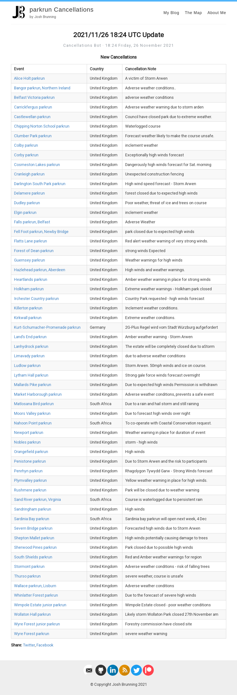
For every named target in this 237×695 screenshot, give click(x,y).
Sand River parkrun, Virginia (37, 499)
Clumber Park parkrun (33, 136)
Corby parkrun (26, 155)
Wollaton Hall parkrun (32, 614)
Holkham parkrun (29, 289)
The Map (193, 13)
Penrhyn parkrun (28, 471)
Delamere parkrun (29, 193)
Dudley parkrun (27, 202)
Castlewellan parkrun (32, 116)
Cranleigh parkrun (29, 174)
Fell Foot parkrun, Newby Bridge (41, 231)
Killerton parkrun (28, 308)
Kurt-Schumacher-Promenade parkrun (47, 327)
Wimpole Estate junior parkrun (40, 605)
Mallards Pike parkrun (32, 384)
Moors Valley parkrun (32, 413)
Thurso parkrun (27, 576)
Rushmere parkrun (30, 490)
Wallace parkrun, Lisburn (35, 585)
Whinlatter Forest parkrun (36, 595)
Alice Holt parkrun (29, 78)
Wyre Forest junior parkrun (37, 624)
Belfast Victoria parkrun (34, 97)
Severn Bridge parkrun (33, 528)
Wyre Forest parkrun (31, 633)
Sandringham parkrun (32, 509)
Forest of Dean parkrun (34, 250)
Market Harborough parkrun (38, 394)
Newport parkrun (28, 432)
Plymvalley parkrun (30, 480)
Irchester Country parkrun (36, 298)
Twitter (29, 645)
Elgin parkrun (25, 212)
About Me (216, 13)
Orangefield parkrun (31, 451)
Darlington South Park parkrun (39, 183)
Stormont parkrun (29, 566)
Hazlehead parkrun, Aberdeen (39, 269)
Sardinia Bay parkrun (31, 518)
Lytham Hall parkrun (31, 375)
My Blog (171, 13)
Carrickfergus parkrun (33, 107)
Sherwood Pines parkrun (35, 547)
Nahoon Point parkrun (33, 423)
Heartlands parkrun (30, 279)
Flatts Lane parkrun (30, 241)
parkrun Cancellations (62, 9)
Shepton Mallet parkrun (34, 538)
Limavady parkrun (29, 356)
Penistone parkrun (30, 461)
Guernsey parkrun (29, 260)
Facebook (44, 645)
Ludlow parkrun (27, 365)
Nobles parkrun (27, 442)
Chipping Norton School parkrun (41, 126)
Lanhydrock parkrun (31, 346)
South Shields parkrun (33, 557)
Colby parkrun (26, 145)
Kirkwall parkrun (28, 317)
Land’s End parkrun (30, 336)
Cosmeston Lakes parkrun (37, 164)
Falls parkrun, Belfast (32, 222)
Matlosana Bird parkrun (34, 403)
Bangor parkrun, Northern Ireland (42, 88)
